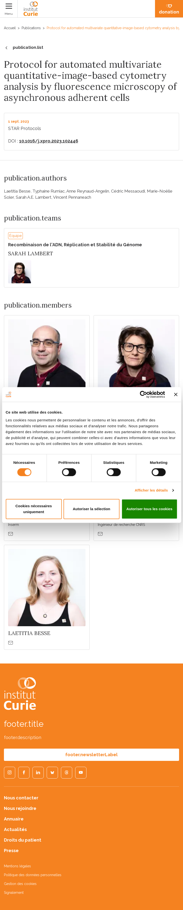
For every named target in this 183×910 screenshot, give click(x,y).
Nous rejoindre (20, 808)
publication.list (23, 48)
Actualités (15, 829)
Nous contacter (21, 797)
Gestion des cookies (20, 884)
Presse (11, 850)
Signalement (14, 893)
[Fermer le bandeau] (175, 394)
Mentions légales (17, 866)
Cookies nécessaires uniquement (33, 509)
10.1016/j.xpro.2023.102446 (48, 140)
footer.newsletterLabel (91, 754)
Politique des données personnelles (32, 875)
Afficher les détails (151, 490)
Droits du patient (22, 840)
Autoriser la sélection (91, 509)
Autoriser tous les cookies (149, 509)
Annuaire (14, 818)
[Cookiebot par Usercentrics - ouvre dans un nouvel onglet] (143, 394)
